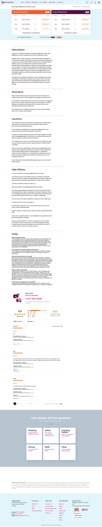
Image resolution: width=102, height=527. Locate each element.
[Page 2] (18, 403)
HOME (22, 2)
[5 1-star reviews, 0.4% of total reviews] (37, 316)
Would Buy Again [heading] (17, 339)
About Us (34, 504)
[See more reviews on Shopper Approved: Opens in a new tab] (52, 404)
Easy (14, 333)
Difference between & (51, 37)
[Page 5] (29, 403)
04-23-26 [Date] (15, 331)
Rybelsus (61, 504)
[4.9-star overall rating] (20, 314)
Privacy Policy (49, 510)
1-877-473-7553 (18, 514)
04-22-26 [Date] (15, 356)
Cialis (60, 508)
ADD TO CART (46, 19)
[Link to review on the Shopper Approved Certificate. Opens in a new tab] (22, 344)
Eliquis (60, 517)
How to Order (43, 2)
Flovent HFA (62, 510)
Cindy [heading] (14, 378)
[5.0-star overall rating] (37, 328)
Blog (33, 508)
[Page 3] (22, 403)
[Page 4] (25, 403)
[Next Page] (31, 403)
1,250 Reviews (19, 316)
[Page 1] (14, 403)
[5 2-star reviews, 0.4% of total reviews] (37, 315)
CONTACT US (60, 2)
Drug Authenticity (36, 510)
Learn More (34, 2)
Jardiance (61, 513)
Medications (52, 2)
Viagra (60, 519)
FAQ (33, 506)
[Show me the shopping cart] (99, 2)
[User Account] (95, 2)
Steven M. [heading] (37, 326)
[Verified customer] (57, 326)
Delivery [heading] (15, 395)
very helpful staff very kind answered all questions (24, 386)
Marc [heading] (14, 351)
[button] (37, 50)
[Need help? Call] (91, 2)
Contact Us (48, 504)
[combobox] (18, 321)
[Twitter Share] (20, 344)
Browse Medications (51, 508)
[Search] (80, 2)
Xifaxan (61, 506)
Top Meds (27, 2)
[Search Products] (87, 2)
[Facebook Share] (18, 344)
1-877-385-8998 (20, 512)
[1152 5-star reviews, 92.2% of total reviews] (37, 310)
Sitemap (47, 513)
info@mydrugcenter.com (22, 515)
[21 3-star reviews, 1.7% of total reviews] (37, 313)
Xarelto (61, 515)
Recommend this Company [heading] (19, 336)
